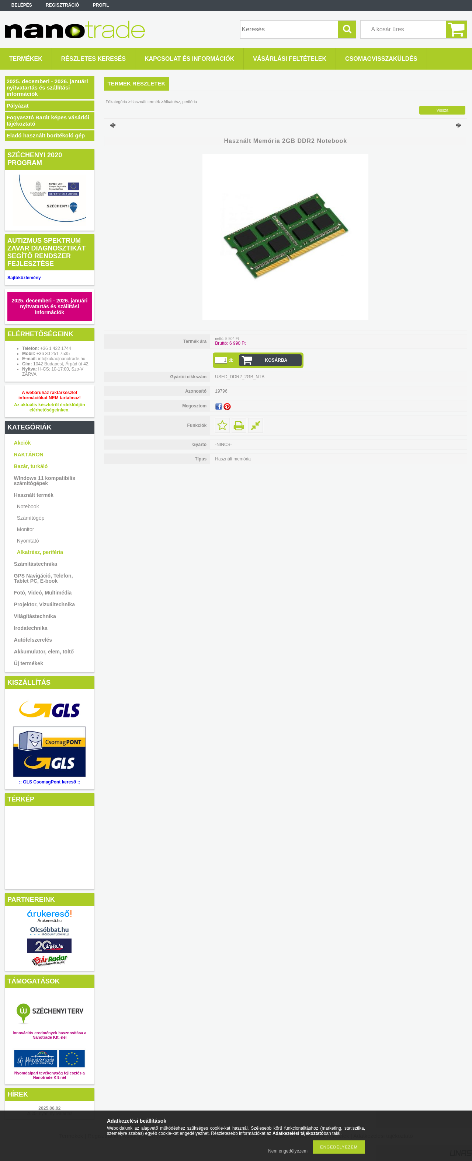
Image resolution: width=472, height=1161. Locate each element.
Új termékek (28, 663)
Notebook (28, 506)
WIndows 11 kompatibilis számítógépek (44, 480)
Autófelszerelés (33, 640)
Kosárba (276, 360)
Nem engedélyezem (288, 1151)
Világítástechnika (35, 616)
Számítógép (31, 518)
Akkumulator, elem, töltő (44, 652)
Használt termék (33, 495)
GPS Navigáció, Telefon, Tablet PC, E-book (43, 578)
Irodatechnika (31, 628)
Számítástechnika (36, 564)
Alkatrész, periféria (40, 552)
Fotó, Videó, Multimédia (43, 593)
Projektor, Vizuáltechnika (44, 604)
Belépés (21, 5)
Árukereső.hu (50, 920)
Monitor (25, 529)
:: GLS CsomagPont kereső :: (49, 782)
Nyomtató (28, 541)
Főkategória (116, 101)
